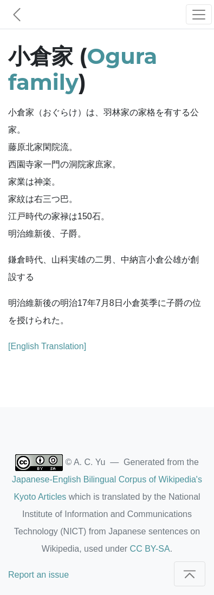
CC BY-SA (150, 548)
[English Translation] (47, 346)
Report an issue (38, 574)
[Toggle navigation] (199, 14)
